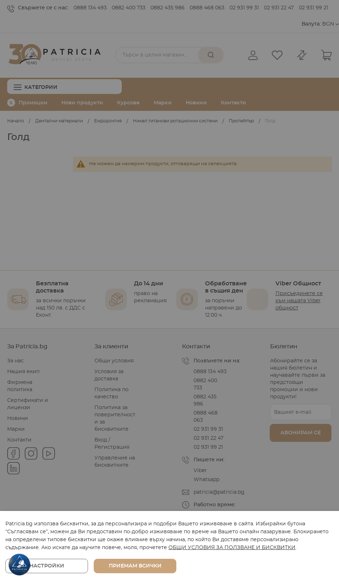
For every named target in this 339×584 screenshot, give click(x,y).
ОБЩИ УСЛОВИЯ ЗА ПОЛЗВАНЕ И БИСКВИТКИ (232, 547)
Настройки (46, 566)
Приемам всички (135, 566)
